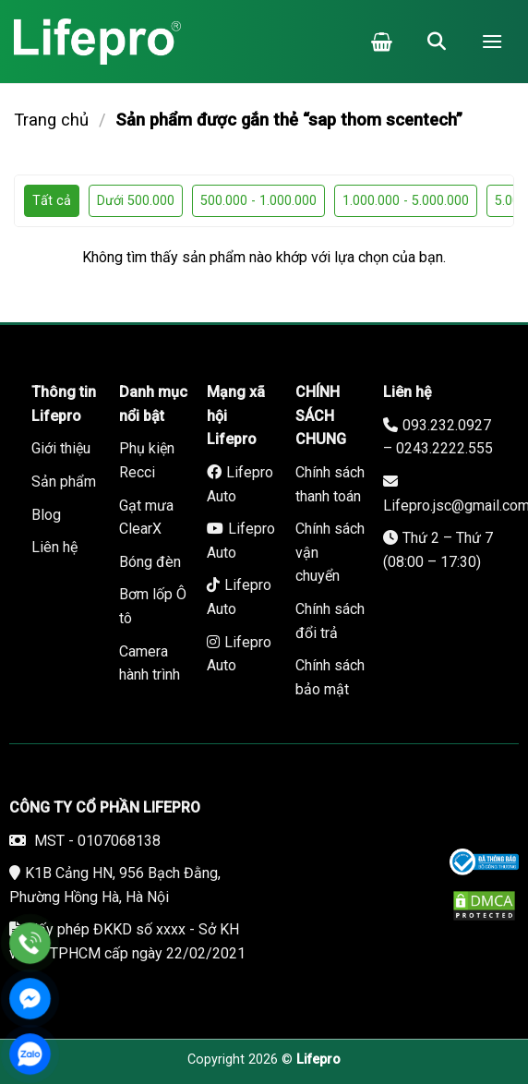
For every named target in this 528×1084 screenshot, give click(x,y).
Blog (46, 515)
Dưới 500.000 (135, 201)
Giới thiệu (60, 448)
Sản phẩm (63, 481)
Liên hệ (54, 547)
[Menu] (492, 41)
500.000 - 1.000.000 (258, 201)
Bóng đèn (150, 562)
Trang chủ (51, 119)
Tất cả (51, 201)
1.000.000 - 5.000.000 (405, 201)
